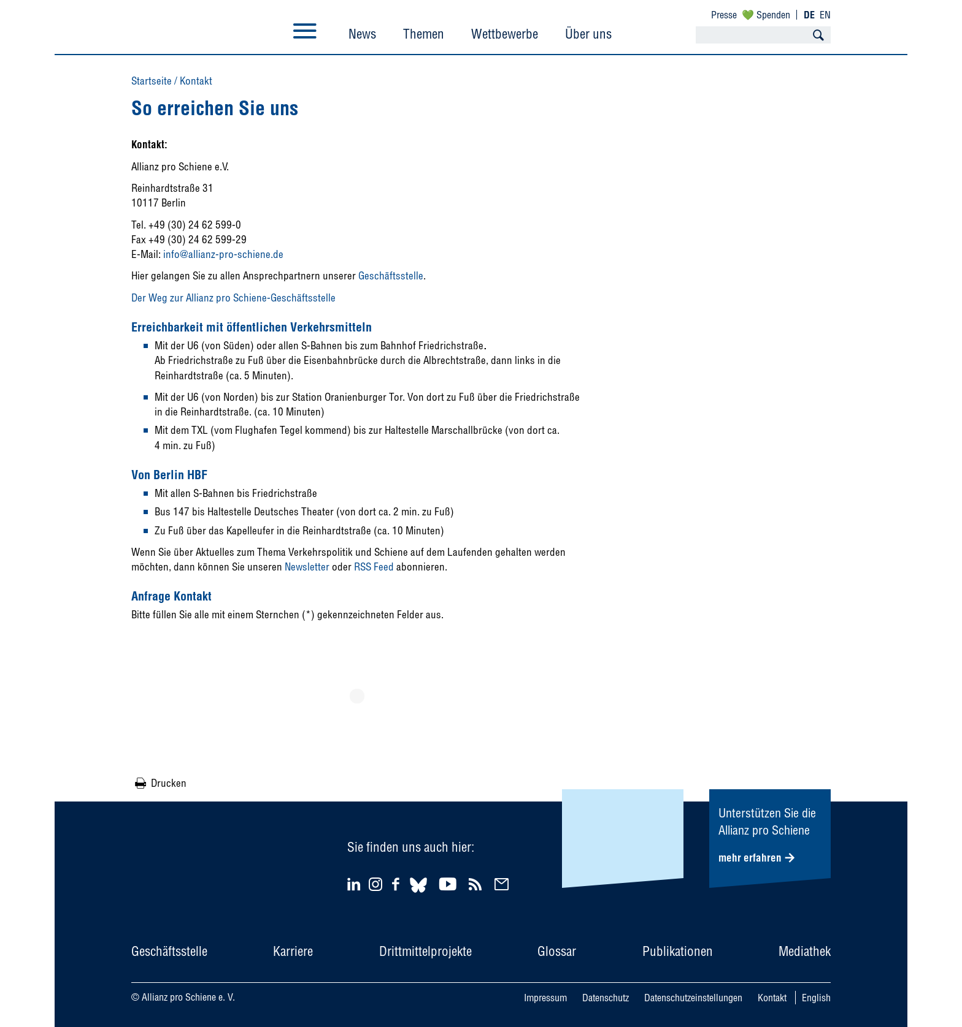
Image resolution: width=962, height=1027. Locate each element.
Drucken (169, 782)
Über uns (588, 34)
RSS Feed (374, 566)
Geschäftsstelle (390, 275)
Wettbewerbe (504, 34)
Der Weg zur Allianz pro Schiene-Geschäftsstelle (233, 297)
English (816, 997)
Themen (423, 34)
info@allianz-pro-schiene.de (223, 254)
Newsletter (307, 566)
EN (825, 15)
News (362, 34)
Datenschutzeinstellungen (693, 997)
